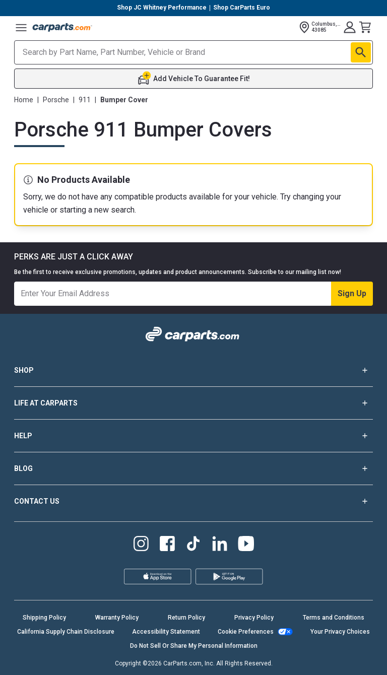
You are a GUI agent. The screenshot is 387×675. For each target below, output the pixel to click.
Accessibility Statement (166, 631)
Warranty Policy (117, 617)
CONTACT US (193, 501)
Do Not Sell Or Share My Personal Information (193, 645)
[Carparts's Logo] (62, 27)
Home (23, 100)
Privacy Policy (254, 617)
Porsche (56, 100)
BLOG (193, 468)
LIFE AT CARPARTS (193, 403)
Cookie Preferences (246, 631)
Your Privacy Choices (340, 631)
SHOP (193, 370)
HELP (193, 436)
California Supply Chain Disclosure (65, 631)
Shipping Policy (44, 617)
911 (85, 100)
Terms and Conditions (333, 617)
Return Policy (186, 617)
